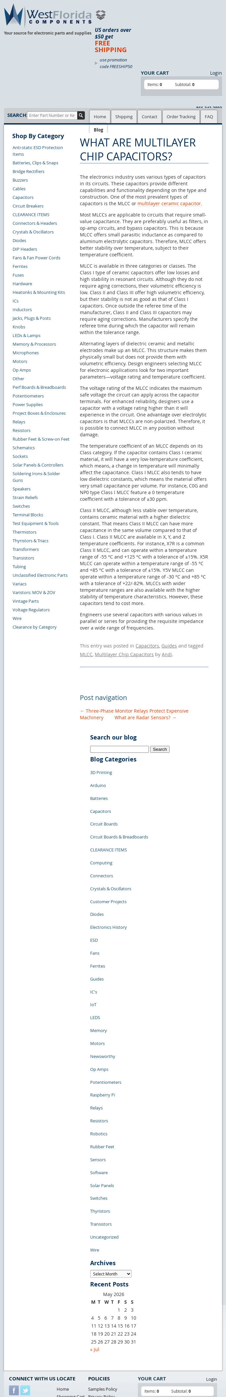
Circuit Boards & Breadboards (119, 817)
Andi (167, 651)
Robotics (98, 1046)
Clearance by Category (35, 627)
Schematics (24, 448)
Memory (98, 966)
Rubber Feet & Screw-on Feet (41, 439)
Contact (149, 117)
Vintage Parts (26, 601)
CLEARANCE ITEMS (31, 215)
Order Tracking (181, 117)
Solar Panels (102, 1086)
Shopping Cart (71, 1281)
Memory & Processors (34, 344)
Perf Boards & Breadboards (39, 387)
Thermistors (24, 532)
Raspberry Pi (102, 1016)
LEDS (95, 956)
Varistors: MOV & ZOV (34, 592)
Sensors (98, 1066)
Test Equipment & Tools (36, 523)
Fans (94, 907)
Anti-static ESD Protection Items (38, 150)
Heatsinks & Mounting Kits (39, 292)
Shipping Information (30, 1317)
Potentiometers (28, 396)
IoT (93, 946)
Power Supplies (28, 404)
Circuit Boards (104, 807)
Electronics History (108, 887)
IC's (93, 936)
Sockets (20, 456)
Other (18, 379)
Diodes (19, 240)
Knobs (19, 327)
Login (216, 73)
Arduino (98, 777)
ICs (16, 301)
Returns (17, 1310)
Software (99, 1076)
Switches (21, 506)
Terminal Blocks (28, 515)
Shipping (124, 117)
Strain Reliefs (25, 497)
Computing (101, 837)
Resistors (21, 430)
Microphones (26, 353)
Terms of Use (100, 1288)
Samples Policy (102, 1273)
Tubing (19, 566)
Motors (20, 361)
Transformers (26, 549)
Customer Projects (108, 867)
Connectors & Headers (35, 223)
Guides (169, 645)
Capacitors (23, 197)
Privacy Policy (101, 1281)
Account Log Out (25, 1333)
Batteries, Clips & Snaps (35, 163)
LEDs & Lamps (26, 335)
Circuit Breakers (28, 206)
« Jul (94, 1233)
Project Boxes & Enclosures (39, 413)
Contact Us (19, 1302)
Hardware (22, 284)
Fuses (18, 275)
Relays (19, 422)
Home (100, 117)
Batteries (99, 787)
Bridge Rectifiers (28, 171)
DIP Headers (25, 249)
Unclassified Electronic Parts (40, 575)
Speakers (21, 489)
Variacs (20, 584)
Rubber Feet (102, 1056)
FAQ (209, 117)
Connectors (101, 847)
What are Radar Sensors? (145, 713)
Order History (22, 1325)
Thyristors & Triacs (30, 541)
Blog (98, 130)
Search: (17, 115)
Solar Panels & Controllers (38, 465)
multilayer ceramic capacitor (169, 203)
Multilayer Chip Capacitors (124, 651)
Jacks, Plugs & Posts (32, 318)
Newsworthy (102, 986)
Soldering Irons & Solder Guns (36, 477)
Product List (69, 1288)
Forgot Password (25, 1340)
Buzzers (20, 180)
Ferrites (20, 266)
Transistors (23, 558)
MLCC (86, 651)
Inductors (22, 309)
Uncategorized (104, 1126)
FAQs (62, 1296)
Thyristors (100, 1106)
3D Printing (101, 767)
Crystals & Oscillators (33, 232)
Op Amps (22, 370)
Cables (19, 189)
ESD (94, 897)
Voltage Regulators (31, 610)
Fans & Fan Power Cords (36, 258)
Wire (17, 618)
